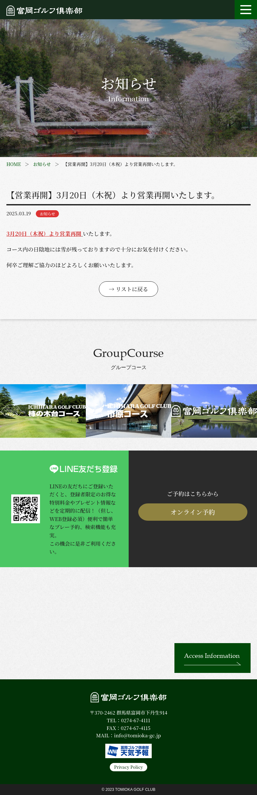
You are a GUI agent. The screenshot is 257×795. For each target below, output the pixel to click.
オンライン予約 (193, 512)
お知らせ (42, 164)
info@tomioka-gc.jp (137, 735)
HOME (13, 164)
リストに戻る (132, 289)
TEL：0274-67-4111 (128, 720)
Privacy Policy (128, 767)
